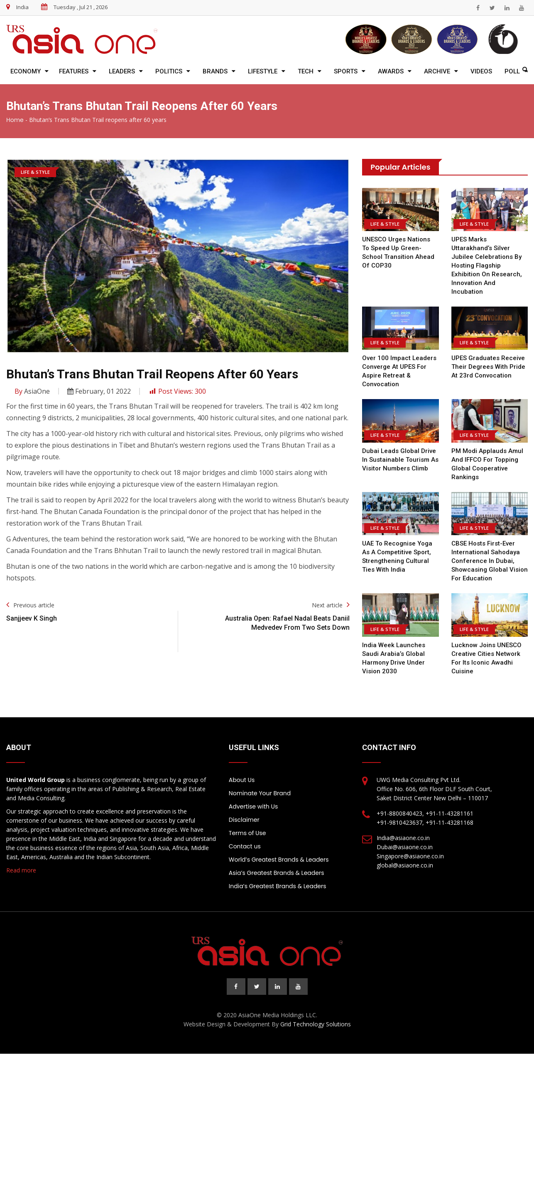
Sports (346, 71)
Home (15, 120)
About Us (242, 780)
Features (73, 71)
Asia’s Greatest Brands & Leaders (276, 873)
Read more (21, 870)
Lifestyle (262, 71)
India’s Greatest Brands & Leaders (277, 886)
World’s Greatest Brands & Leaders (279, 859)
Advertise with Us (253, 806)
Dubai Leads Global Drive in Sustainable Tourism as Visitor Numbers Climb (400, 459)
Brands (215, 71)
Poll (512, 71)
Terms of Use (247, 833)
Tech (306, 71)
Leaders (122, 71)
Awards (391, 71)
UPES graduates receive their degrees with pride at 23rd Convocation (488, 366)
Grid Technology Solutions (315, 1024)
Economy (25, 71)
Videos (481, 71)
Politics (168, 71)
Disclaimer (244, 820)
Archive (437, 71)
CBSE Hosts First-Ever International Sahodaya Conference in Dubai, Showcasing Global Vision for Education (489, 561)
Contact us (245, 846)
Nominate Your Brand (260, 793)
